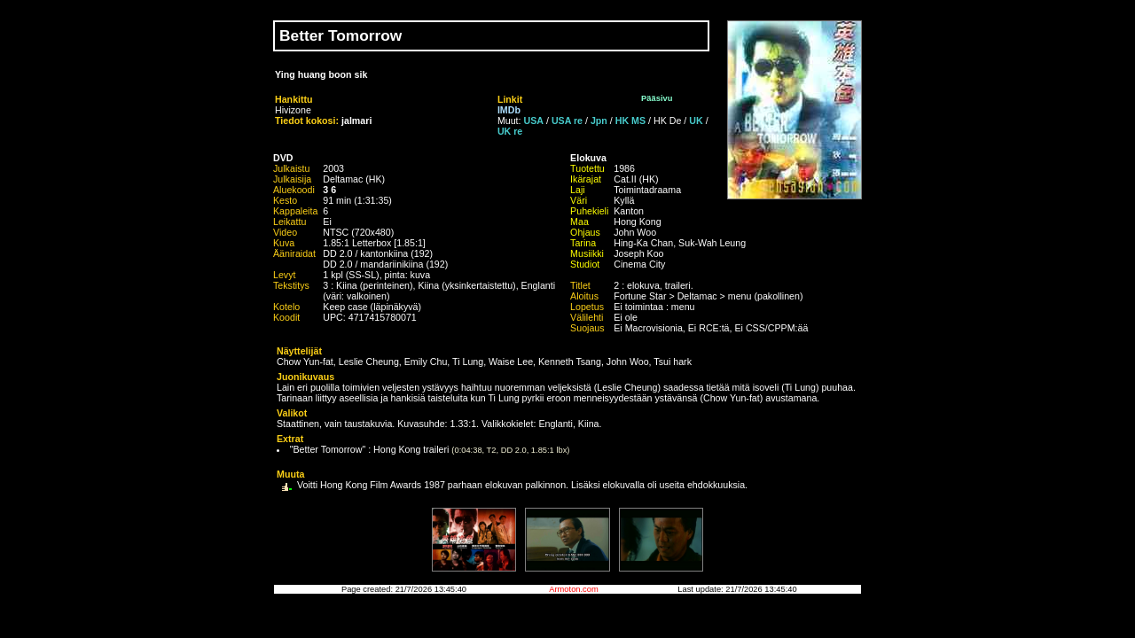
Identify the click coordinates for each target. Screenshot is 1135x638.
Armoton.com (573, 589)
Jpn (599, 120)
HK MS (630, 120)
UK (695, 120)
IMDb (509, 110)
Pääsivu (656, 98)
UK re (509, 131)
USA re (567, 120)
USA (534, 120)
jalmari (356, 120)
